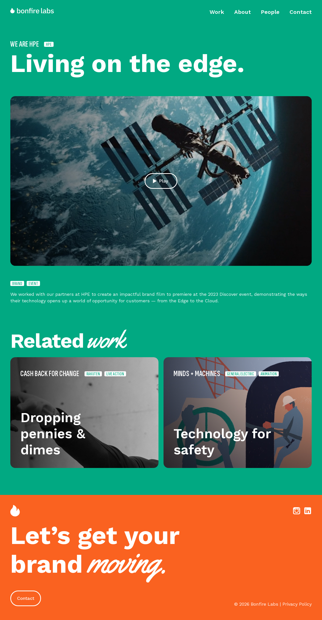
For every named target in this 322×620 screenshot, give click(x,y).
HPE (49, 44)
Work (217, 12)
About (242, 12)
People (270, 12)
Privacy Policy (297, 604)
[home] (34, 10)
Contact (301, 12)
